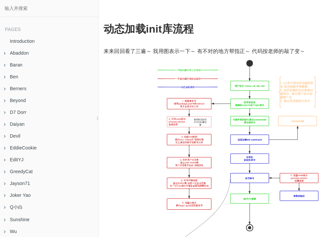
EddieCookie (20, 147)
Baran (13, 64)
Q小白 (13, 207)
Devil (12, 136)
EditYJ (14, 159)
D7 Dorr (15, 112)
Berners (15, 88)
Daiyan (14, 124)
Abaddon (16, 53)
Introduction (22, 41)
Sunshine (17, 219)
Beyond (15, 100)
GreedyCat (18, 171)
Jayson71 (17, 183)
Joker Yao (17, 195)
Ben (11, 76)
